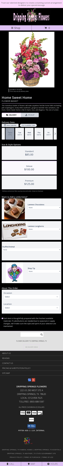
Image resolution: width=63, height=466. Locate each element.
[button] (31, 426)
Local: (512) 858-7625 (31, 397)
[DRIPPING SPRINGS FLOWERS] (31, 22)
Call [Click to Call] (10, 463)
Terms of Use (47, 457)
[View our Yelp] (33, 381)
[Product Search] (32, 334)
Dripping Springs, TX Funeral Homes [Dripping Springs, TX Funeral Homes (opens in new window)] (17, 450)
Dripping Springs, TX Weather (19, 453)
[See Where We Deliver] (31, 347)
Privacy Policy (16, 457)
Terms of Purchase (32, 457)
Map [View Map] (31, 463)
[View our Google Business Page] (29, 381)
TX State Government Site (45, 453)
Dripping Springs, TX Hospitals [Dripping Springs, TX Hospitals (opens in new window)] (48, 450)
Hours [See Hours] (52, 463)
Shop (15, 28)
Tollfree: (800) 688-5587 (31, 401)
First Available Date (28, 125)
